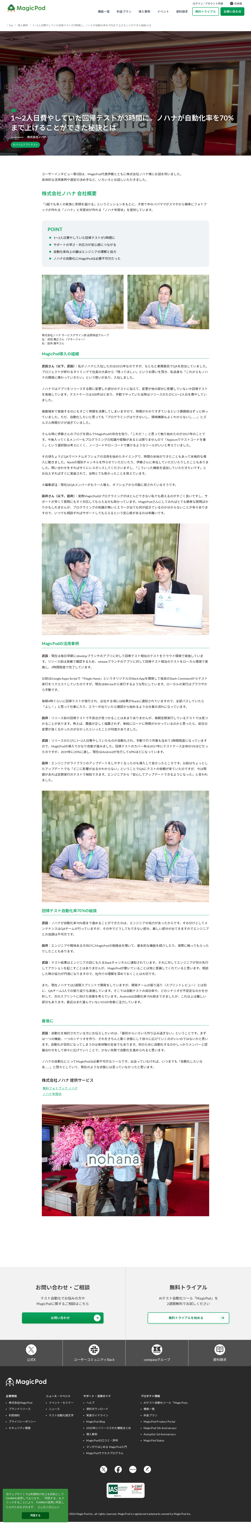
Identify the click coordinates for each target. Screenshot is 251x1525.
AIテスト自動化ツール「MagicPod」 (166, 1405)
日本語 (236, 3)
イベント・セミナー (61, 1405)
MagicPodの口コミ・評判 (102, 1443)
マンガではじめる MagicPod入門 (106, 1449)
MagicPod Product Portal (159, 1424)
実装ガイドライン (97, 1418)
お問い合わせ (232, 11)
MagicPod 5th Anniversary (160, 1430)
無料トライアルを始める (197, 1318)
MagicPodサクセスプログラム (104, 1455)
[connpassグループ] (156, 1350)
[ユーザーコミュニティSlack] (94, 1350)
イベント (163, 11)
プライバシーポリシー (22, 1424)
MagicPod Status (154, 1443)
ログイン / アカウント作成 (208, 3)
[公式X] (31, 1350)
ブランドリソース (20, 1411)
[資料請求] (219, 1350)
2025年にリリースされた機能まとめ (108, 1430)
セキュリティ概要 (20, 1430)
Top (11, 25)
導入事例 (144, 11)
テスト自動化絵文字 (61, 1418)
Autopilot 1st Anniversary (160, 1437)
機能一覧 (104, 11)
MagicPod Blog (95, 1424)
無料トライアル (205, 11)
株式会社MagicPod (20, 1405)
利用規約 (14, 1418)
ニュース (54, 1411)
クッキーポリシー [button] (49, 1506)
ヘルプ (90, 1405)
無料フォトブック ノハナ (60, 1088)
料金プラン (124, 11)
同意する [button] (35, 1515)
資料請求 (182, 11)
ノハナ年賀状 (52, 1094)
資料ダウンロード (97, 1411)
